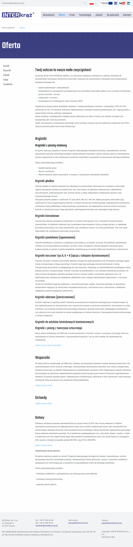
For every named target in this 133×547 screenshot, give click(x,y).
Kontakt (127, 15)
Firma (72, 15)
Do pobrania (113, 15)
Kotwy (5, 79)
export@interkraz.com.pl (112, 523)
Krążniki (6, 65)
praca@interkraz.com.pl (78, 523)
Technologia (85, 15)
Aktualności (49, 15)
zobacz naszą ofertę (43, 385)
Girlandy (6, 74)
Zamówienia (7, 84)
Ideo (113, 537)
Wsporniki (7, 70)
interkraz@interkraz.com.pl (13, 3)
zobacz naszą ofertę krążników (48, 345)
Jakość (99, 15)
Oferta (62, 15)
